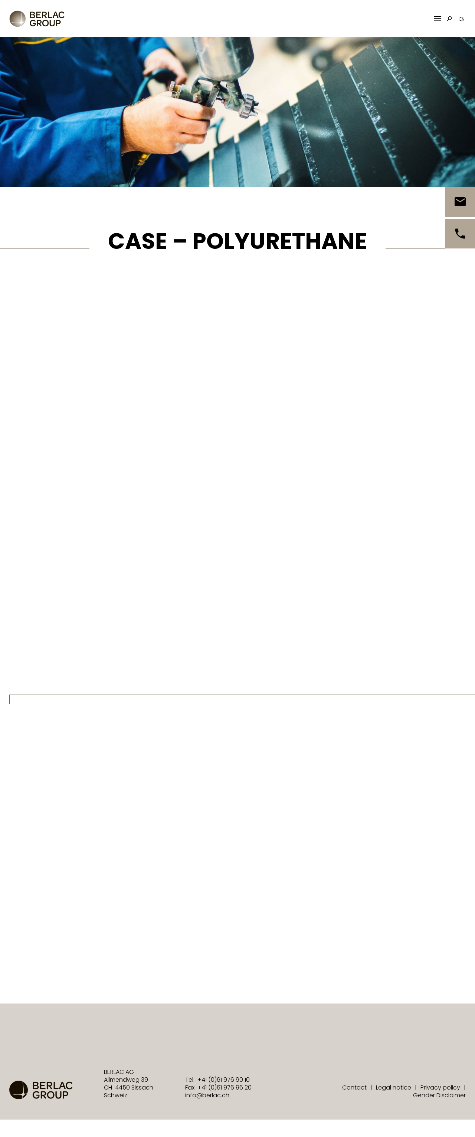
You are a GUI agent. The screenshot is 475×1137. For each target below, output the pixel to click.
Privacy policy (440, 1087)
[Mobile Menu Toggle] (438, 18)
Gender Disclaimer (439, 1095)
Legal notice (393, 1087)
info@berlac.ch (207, 1095)
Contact (354, 1087)
